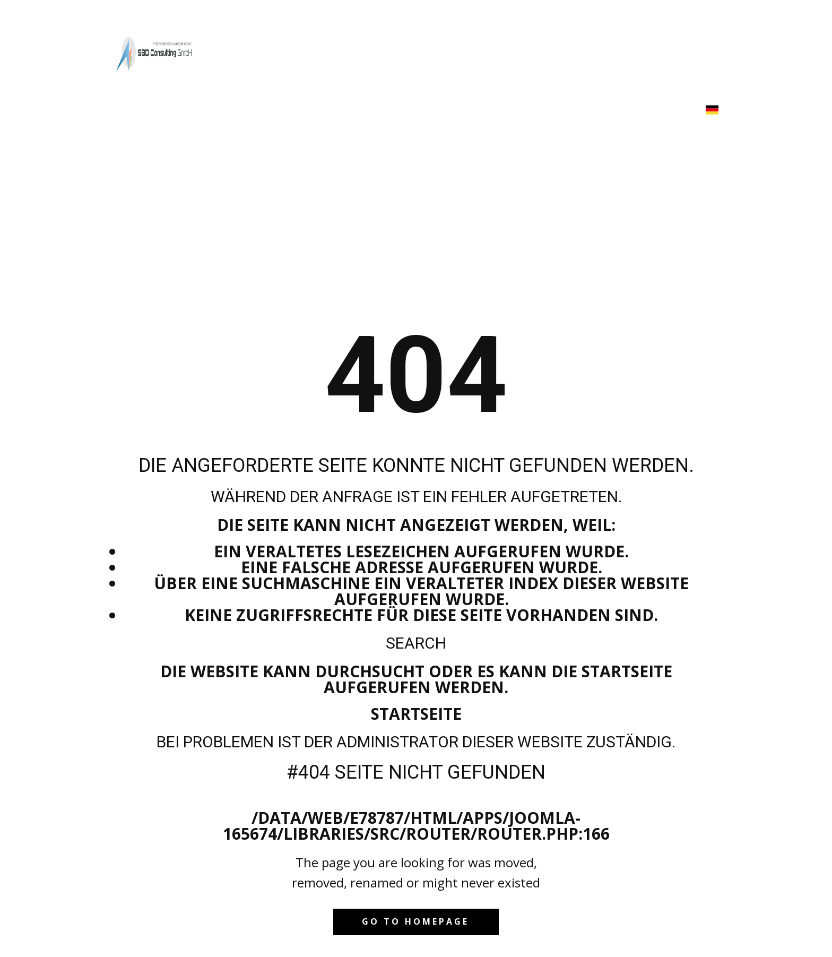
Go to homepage (415, 921)
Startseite (416, 714)
